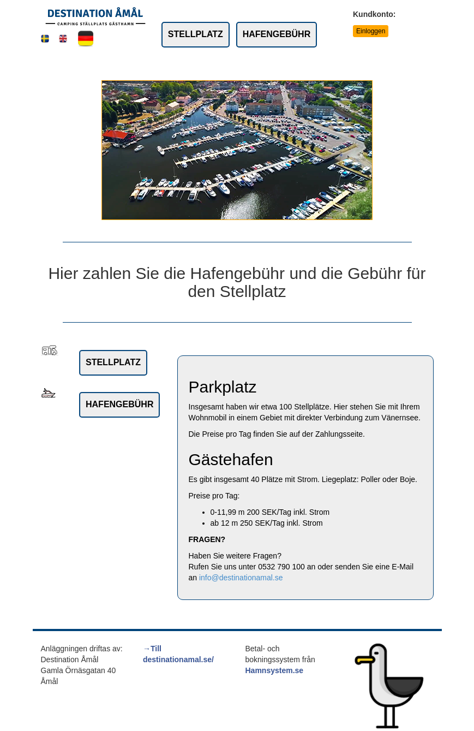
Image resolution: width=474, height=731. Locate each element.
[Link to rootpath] (95, 15)
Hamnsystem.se (274, 670)
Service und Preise (249, 64)
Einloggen (370, 31)
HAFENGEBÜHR (276, 34)
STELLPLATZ (195, 34)
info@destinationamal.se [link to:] (241, 577)
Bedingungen (177, 64)
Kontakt (311, 64)
